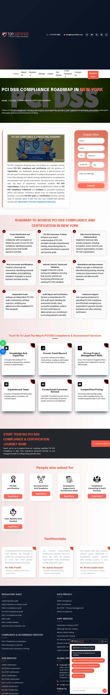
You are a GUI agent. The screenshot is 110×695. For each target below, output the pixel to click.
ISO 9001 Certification (10, 693)
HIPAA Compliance (64, 612)
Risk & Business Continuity (12, 645)
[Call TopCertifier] (53, 35)
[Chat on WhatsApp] (3, 343)
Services (32, 73)
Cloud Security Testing (66, 636)
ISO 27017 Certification (10, 672)
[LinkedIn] (97, 35)
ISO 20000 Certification (11, 668)
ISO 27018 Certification (11, 679)
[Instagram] (106, 35)
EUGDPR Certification (10, 686)
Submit (91, 185)
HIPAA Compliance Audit (11, 608)
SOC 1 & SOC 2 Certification (12, 683)
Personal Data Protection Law (13, 626)
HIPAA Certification (9, 676)
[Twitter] (92, 35)
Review (42, 74)
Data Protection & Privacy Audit (14, 604)
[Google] (101, 35)
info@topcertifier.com (68, 685)
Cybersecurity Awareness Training (15, 649)
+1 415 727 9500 (66, 681)
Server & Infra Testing (65, 632)
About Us (23, 73)
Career (50, 74)
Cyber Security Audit (10, 601)
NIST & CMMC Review (10, 622)
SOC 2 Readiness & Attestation (14, 641)
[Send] (104, 691)
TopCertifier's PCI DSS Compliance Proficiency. (37, 202)
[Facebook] (87, 35)
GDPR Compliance (64, 601)
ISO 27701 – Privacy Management (70, 608)
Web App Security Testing (67, 629)
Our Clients (59, 73)
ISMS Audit (6, 619)
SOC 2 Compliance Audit (12, 615)
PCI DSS (13, 101)
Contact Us (78, 73)
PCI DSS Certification (10, 690)
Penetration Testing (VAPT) (67, 625)
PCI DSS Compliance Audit (12, 612)
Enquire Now (93, 75)
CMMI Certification (9, 665)
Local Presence (68, 73)
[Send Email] (3, 352)
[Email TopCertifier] (73, 35)
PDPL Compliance (64, 604)
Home (15, 74)
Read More (13, 496)
